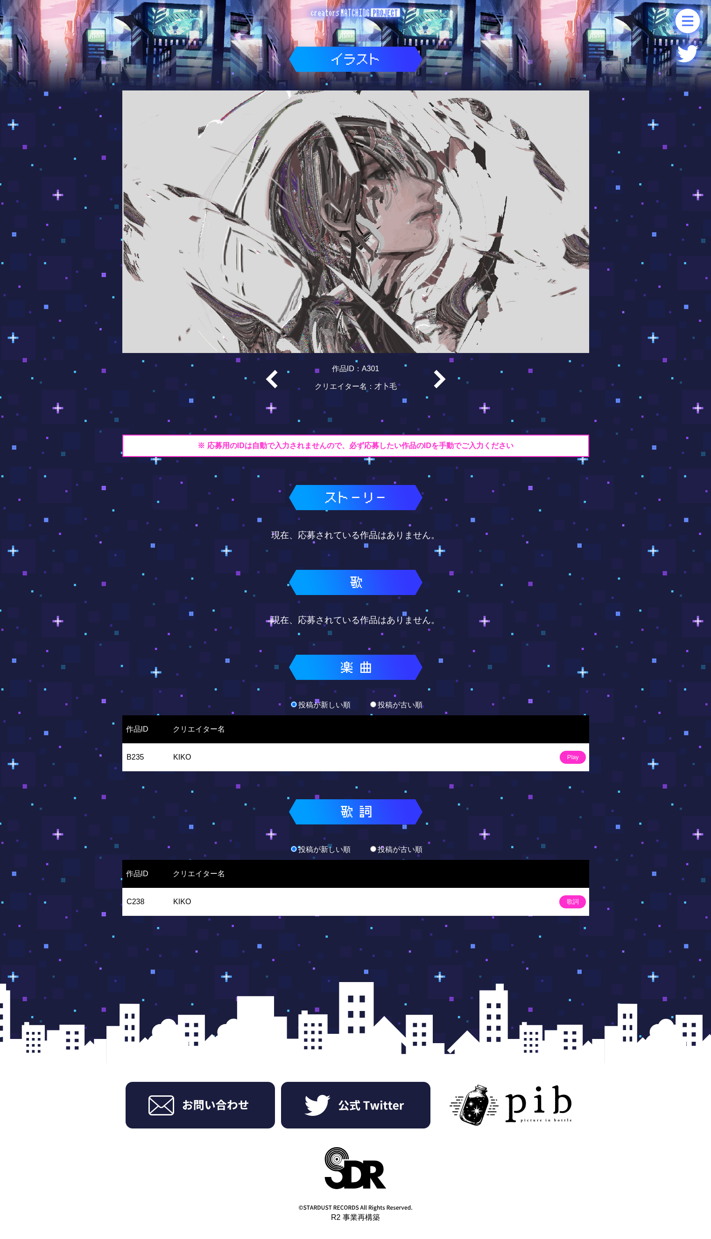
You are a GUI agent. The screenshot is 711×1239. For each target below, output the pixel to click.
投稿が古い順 (396, 705)
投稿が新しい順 (321, 705)
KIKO (182, 757)
